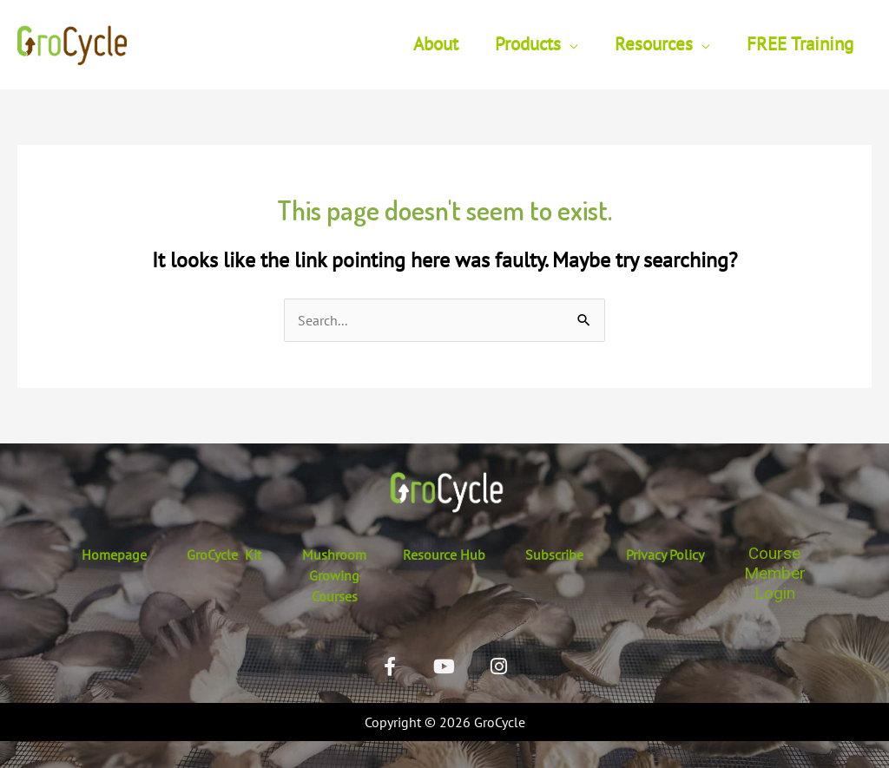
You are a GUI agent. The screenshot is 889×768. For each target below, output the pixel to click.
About (435, 44)
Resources (654, 44)
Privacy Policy (665, 554)
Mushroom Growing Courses (334, 575)
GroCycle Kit (224, 554)
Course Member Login (775, 573)
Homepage (114, 554)
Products (528, 44)
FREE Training (800, 44)
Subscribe (554, 554)
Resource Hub (444, 554)
